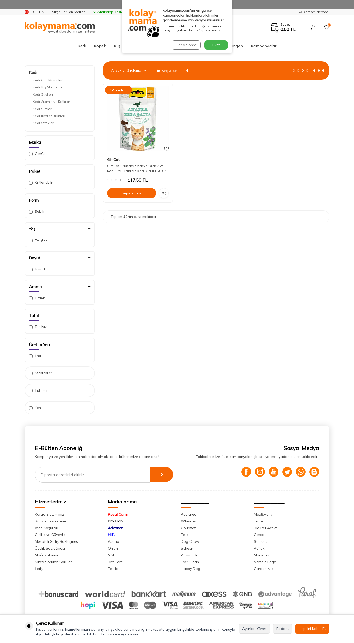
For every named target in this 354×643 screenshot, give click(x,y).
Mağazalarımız (47, 555)
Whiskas (188, 521)
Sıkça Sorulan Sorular (68, 12)
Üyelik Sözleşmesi (50, 548)
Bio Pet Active (266, 528)
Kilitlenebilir (41, 182)
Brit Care (115, 561)
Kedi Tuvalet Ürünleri (49, 116)
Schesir (187, 548)
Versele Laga (265, 561)
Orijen (113, 548)
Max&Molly (263, 514)
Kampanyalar (263, 46)
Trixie (258, 521)
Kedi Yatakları (43, 123)
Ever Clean (190, 561)
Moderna (261, 555)
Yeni (35, 408)
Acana (113, 541)
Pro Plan (115, 521)
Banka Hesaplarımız (52, 521)
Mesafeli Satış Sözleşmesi (57, 541)
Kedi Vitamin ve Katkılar (51, 101)
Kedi (82, 46)
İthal (35, 356)
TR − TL (34, 12)
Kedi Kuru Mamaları (48, 80)
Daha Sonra (185, 45)
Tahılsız (38, 327)
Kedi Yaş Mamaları (47, 87)
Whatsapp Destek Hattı (113, 12)
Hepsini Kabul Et (312, 628)
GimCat (38, 154)
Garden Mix (263, 568)
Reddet (282, 628)
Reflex (259, 548)
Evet (216, 45)
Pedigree (188, 514)
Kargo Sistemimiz (49, 514)
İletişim (40, 568)
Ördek (37, 298)
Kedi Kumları (42, 109)
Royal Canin (118, 514)
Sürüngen (234, 46)
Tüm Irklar (39, 269)
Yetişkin (38, 240)
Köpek (100, 46)
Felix (184, 534)
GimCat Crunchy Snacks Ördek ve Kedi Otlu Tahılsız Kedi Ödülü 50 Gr (136, 168)
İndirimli (38, 390)
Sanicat (260, 541)
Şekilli (36, 211)
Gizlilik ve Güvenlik (50, 534)
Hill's (111, 534)
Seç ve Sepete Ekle (174, 71)
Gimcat (260, 534)
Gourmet (188, 528)
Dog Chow (190, 541)
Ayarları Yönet (254, 628)
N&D (112, 555)
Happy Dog (190, 568)
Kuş (117, 46)
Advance (115, 528)
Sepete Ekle (132, 193)
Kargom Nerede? (314, 12)
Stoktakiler (40, 373)
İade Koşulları (46, 528)
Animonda (189, 555)
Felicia (113, 568)
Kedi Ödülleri (43, 94)
